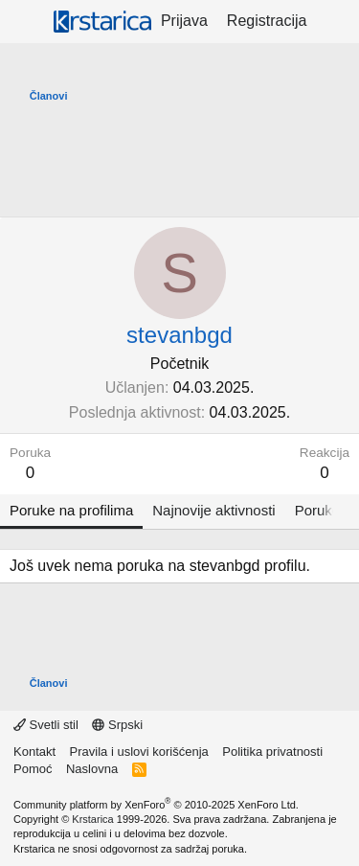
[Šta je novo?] (335, 21)
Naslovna (92, 769)
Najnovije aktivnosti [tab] (213, 510)
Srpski (117, 725)
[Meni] (26, 22)
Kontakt (34, 751)
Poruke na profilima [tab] (71, 510)
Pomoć (32, 769)
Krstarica (92, 819)
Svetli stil (46, 725)
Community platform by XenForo (156, 804)
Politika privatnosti (272, 751)
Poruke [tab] (318, 510)
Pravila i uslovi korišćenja (139, 751)
